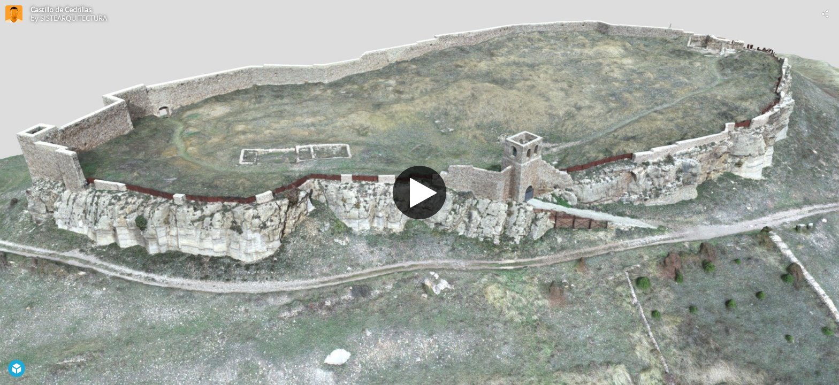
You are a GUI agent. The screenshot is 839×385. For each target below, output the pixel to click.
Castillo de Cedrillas (60, 9)
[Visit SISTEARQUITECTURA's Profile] (13, 13)
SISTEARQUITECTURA (73, 18)
